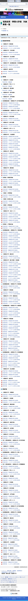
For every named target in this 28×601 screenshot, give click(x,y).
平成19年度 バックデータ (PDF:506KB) (11, 54)
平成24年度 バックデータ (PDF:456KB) (11, 486)
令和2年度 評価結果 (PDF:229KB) (10, 276)
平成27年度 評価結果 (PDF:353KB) (10, 371)
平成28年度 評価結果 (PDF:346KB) (10, 526)
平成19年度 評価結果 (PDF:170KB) (10, 262)
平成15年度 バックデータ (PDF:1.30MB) (11, 396)
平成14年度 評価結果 (7, 82)
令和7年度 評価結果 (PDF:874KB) (10, 365)
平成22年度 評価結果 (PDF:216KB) (10, 235)
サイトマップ (11, 1)
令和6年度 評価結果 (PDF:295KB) (10, 280)
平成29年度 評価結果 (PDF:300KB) (10, 327)
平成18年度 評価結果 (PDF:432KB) (10, 424)
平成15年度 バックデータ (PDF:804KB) (11, 120)
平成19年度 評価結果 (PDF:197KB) (10, 256)
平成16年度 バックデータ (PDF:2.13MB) (11, 402)
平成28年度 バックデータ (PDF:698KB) (11, 244)
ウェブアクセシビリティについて (9, 580)
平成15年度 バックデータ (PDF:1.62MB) (11, 181)
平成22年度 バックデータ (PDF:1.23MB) (11, 267)
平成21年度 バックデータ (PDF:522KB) (11, 456)
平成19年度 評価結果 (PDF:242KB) (10, 436)
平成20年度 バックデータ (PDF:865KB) (11, 293)
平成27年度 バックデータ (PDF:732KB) (11, 372)
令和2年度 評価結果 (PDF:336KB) (10, 538)
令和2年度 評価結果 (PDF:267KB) (10, 71)
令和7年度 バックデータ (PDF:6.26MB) (11, 366)
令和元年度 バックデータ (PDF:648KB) (11, 248)
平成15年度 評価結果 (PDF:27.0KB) (10, 195)
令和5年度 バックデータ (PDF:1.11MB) (11, 382)
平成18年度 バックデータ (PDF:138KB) (11, 48)
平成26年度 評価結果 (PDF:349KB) (10, 324)
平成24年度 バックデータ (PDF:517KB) (11, 342)
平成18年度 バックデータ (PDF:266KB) (11, 426)
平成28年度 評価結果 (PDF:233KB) (10, 272)
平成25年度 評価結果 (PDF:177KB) (10, 269)
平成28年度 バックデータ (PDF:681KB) (11, 316)
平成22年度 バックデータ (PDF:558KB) (11, 67)
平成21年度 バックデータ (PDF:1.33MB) (11, 218)
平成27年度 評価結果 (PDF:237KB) (10, 508)
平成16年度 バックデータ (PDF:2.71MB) (11, 214)
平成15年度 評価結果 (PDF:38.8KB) (10, 189)
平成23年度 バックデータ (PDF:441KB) (11, 322)
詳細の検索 (11, 6)
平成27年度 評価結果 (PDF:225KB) (10, 344)
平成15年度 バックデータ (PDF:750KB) (11, 132)
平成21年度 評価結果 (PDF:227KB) (10, 216)
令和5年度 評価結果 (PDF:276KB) (10, 361)
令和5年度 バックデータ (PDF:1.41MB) (11, 363)
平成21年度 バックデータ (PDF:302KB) (11, 462)
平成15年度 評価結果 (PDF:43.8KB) (10, 153)
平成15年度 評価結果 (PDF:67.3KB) (10, 201)
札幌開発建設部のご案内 (15, 590)
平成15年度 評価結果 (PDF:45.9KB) (10, 112)
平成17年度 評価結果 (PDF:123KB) (10, 412)
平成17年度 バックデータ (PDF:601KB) (11, 414)
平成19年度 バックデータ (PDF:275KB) (11, 258)
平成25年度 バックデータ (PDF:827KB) (11, 271)
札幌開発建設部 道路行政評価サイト (9, 572)
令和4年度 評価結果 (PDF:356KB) (10, 250)
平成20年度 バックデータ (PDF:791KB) (11, 175)
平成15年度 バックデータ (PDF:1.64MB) (11, 208)
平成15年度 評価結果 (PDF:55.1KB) (10, 130)
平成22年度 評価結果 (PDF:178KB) (10, 265)
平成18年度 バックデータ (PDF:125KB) (11, 432)
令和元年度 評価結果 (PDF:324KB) (10, 246)
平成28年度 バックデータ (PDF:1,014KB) (12, 274)
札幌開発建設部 (14, 10)
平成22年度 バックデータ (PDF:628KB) (11, 309)
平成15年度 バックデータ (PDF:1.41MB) (11, 203)
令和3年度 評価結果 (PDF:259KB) (10, 331)
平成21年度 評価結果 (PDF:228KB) (10, 448)
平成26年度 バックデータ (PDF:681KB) (11, 326)
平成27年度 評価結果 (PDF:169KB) (10, 520)
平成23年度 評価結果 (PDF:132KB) (10, 143)
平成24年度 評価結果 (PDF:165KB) (10, 490)
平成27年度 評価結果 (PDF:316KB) (10, 514)
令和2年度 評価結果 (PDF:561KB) (10, 348)
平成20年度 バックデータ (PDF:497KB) (11, 185)
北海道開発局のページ (22, 13)
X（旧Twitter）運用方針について (8, 578)
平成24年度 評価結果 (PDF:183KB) (10, 341)
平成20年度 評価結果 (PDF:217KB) (10, 173)
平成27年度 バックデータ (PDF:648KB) (11, 346)
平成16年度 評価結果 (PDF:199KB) (10, 213)
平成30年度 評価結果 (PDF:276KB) (10, 357)
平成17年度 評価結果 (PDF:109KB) (10, 418)
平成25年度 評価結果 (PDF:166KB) (10, 311)
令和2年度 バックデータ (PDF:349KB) (11, 557)
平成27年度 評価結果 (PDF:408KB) (10, 354)
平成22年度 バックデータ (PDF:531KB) (11, 60)
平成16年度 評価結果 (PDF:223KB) (10, 406)
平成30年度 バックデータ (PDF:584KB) (11, 376)
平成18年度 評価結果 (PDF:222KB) (10, 430)
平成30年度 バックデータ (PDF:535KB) (11, 359)
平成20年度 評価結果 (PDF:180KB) (10, 156)
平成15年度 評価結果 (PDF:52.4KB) (10, 394)
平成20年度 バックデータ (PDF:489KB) (11, 108)
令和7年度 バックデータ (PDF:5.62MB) (11, 336)
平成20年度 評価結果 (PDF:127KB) (10, 140)
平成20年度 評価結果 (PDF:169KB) (10, 183)
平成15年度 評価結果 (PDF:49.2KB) (10, 136)
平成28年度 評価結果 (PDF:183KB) (10, 243)
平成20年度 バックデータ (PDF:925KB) (11, 141)
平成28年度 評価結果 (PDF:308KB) (10, 532)
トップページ (3, 570)
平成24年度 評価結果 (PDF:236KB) (10, 301)
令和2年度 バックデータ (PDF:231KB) (11, 540)
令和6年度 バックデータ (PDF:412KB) (11, 563)
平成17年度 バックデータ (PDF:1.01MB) (11, 420)
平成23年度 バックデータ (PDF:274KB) (11, 474)
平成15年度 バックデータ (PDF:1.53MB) (11, 155)
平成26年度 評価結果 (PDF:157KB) (10, 147)
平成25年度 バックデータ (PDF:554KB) (11, 313)
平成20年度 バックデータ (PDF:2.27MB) (11, 158)
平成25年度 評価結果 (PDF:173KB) (10, 239)
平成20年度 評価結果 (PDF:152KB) (10, 292)
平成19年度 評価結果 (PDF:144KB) (10, 232)
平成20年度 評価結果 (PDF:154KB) (10, 106)
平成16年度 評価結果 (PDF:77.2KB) (10, 226)
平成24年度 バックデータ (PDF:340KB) (11, 498)
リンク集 (18, 1)
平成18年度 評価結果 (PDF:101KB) (10, 46)
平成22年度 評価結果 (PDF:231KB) (10, 58)
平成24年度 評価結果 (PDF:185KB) (10, 496)
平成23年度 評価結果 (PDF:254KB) (10, 320)
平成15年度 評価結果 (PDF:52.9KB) (10, 124)
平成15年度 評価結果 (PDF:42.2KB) (10, 170)
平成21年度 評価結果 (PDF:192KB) (10, 298)
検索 (26, 4)
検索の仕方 (16, 6)
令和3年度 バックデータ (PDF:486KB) (11, 333)
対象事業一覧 (5, 30)
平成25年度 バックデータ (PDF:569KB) (11, 165)
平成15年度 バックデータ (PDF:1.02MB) (11, 138)
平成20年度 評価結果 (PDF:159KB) (10, 286)
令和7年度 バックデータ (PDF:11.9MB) (11, 386)
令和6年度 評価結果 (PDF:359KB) (10, 562)
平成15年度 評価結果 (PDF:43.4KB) (10, 118)
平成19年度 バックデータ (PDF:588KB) (11, 234)
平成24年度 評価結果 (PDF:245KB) (10, 220)
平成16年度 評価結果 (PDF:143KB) (10, 400)
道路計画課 (9, 570)
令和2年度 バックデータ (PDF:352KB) (11, 73)
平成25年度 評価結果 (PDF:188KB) (10, 502)
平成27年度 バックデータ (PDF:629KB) (11, 516)
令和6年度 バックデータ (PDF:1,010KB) (11, 281)
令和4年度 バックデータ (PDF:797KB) (11, 252)
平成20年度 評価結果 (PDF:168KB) (10, 442)
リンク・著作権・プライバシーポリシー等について (13, 577)
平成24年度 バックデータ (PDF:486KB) (11, 222)
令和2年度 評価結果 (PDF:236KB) (10, 550)
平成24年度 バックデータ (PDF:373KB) (11, 303)
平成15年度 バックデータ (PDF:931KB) (11, 190)
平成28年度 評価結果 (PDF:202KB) (10, 314)
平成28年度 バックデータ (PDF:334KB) (11, 534)
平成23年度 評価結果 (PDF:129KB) (10, 478)
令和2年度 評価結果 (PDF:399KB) (10, 544)
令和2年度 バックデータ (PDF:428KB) (11, 552)
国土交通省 (14, 593)
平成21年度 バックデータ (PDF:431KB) (11, 299)
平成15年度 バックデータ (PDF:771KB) (11, 126)
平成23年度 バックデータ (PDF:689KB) (11, 468)
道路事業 (14, 570)
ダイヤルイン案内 (4, 590)
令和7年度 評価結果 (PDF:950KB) (10, 384)
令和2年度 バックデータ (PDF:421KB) (11, 350)
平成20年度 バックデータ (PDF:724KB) (11, 287)
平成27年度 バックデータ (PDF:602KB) (11, 510)
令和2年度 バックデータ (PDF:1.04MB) (11, 278)
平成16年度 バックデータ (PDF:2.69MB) (11, 408)
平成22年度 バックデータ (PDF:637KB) (11, 237)
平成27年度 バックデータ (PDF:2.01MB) (11, 522)
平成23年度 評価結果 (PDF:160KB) (10, 466)
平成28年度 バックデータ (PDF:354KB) (11, 528)
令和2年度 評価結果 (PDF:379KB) (10, 556)
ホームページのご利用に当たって (9, 582)
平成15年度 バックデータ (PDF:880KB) (11, 104)
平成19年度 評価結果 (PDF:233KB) (10, 52)
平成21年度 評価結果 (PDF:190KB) (10, 454)
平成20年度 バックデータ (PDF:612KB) (11, 444)
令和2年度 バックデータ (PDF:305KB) (11, 546)
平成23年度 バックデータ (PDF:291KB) (11, 480)
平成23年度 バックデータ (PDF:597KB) (11, 145)
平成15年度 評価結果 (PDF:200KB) (10, 207)
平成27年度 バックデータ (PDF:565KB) (11, 356)
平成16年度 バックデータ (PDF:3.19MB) (11, 228)
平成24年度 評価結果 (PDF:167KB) (10, 484)
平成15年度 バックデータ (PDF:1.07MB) (11, 114)
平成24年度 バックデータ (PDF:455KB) (11, 492)
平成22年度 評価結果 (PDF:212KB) (10, 65)
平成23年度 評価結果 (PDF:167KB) (10, 472)
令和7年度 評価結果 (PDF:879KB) (10, 335)
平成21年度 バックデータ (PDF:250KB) (11, 450)
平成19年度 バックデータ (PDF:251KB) (11, 438)
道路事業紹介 (19, 570)
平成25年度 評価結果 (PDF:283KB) (10, 164)
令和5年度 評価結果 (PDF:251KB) (10, 380)
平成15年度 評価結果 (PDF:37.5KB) (10, 103)
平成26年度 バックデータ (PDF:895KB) (11, 149)
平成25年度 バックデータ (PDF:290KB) (11, 504)
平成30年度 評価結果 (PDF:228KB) (10, 374)
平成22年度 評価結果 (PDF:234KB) (10, 160)
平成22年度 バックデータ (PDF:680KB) (11, 162)
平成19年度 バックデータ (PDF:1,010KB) (12, 263)
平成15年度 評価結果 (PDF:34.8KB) (10, 179)
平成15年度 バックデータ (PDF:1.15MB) (11, 197)
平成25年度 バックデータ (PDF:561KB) (11, 241)
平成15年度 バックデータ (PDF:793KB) (11, 171)
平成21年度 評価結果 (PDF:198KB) (10, 460)
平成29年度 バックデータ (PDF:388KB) (11, 329)
